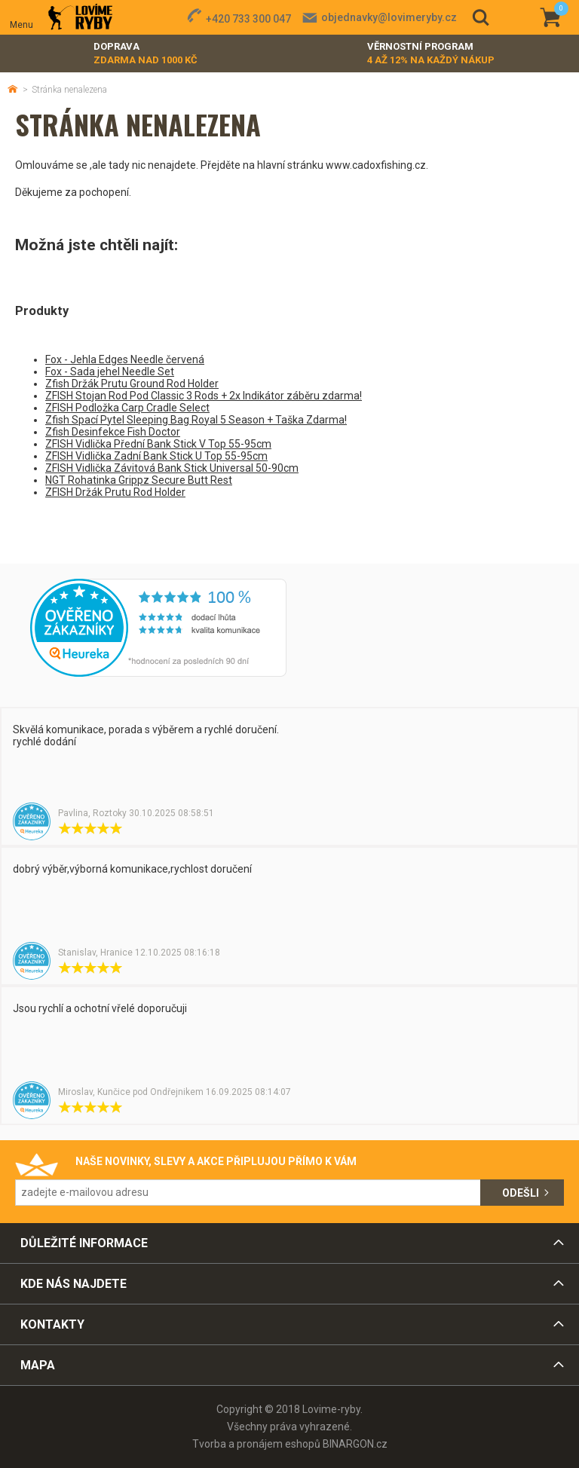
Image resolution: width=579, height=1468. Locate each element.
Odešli (520, 1193)
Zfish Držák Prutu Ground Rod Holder (132, 384)
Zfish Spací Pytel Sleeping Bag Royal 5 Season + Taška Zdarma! (196, 420)
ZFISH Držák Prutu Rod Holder (115, 492)
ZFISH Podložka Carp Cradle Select (127, 408)
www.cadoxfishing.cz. (377, 165)
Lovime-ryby (80, 18)
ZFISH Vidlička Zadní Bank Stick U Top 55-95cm (156, 456)
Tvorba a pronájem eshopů (256, 1444)
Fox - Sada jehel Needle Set (109, 371)
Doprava (145, 54)
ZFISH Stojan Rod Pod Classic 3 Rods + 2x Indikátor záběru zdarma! (203, 396)
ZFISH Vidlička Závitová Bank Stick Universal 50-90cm (172, 468)
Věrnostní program (431, 54)
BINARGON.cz (355, 1444)
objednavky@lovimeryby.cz (389, 17)
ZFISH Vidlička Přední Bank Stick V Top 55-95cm (158, 444)
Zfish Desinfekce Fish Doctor (112, 432)
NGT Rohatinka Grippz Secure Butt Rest (138, 480)
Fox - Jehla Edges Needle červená (124, 359)
